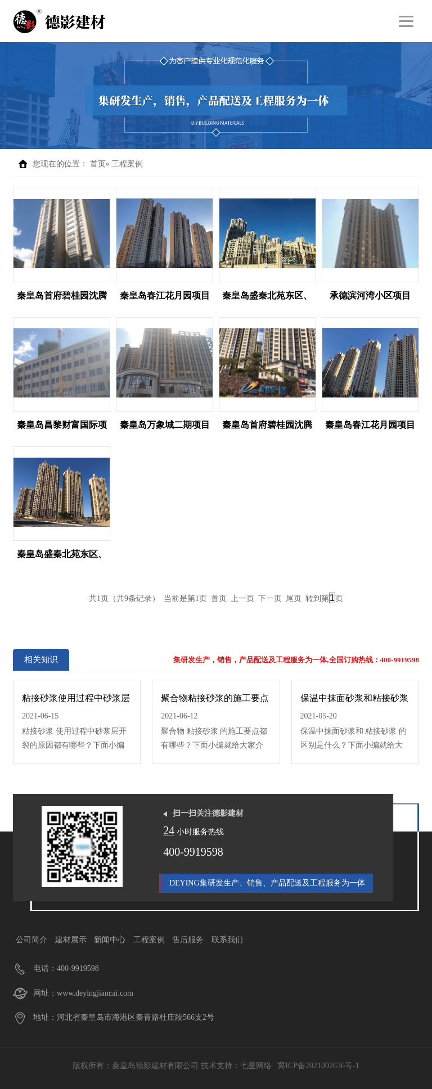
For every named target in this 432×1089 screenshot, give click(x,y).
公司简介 (31, 940)
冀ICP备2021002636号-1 (318, 1065)
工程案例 (127, 164)
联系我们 (227, 940)
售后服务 (188, 940)
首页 (98, 164)
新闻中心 (109, 940)
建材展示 (71, 940)
